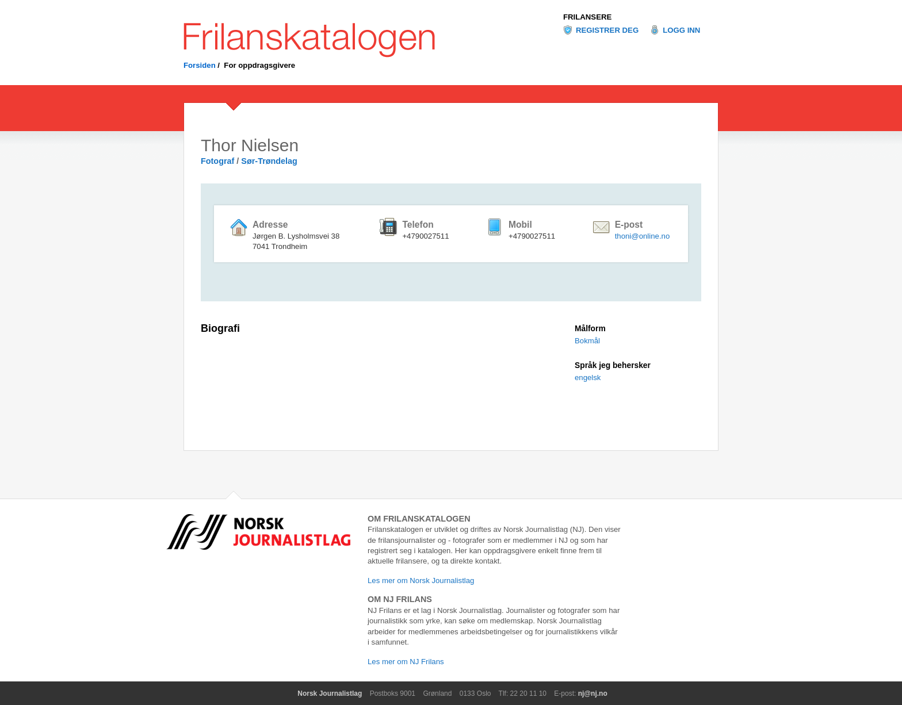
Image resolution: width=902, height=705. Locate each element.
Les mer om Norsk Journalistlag (421, 580)
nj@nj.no (592, 693)
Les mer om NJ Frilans (406, 661)
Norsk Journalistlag (329, 693)
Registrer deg (607, 30)
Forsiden (200, 65)
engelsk (588, 377)
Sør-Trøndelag (269, 161)
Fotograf (217, 161)
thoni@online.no (642, 236)
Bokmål (587, 340)
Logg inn (681, 30)
